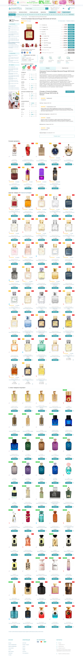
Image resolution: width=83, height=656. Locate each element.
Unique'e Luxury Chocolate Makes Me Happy (41, 407)
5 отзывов (17, 181)
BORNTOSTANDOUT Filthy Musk (41, 575)
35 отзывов (58, 181)
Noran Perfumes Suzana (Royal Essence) (55, 185)
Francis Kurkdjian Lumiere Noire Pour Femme (13, 47)
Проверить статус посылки (49, 5)
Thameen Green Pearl (55, 431)
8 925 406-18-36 (61, 646)
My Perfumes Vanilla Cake (68, 623)
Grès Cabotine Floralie (68, 479)
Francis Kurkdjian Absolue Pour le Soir (13, 30)
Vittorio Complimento (55, 455)
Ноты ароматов (25, 653)
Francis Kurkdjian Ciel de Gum (13, 80)
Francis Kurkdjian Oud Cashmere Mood (28, 380)
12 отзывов (58, 157)
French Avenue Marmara (28, 503)
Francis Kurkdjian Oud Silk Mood (68, 284)
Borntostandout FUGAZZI (55, 575)
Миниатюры (43, 12)
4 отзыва (31, 257)
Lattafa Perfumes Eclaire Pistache (41, 503)
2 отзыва (58, 209)
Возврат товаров (26, 644)
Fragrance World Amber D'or (55, 527)
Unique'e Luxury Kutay (14, 407)
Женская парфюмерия (12, 644)
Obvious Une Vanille (28, 575)
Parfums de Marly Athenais (28, 551)
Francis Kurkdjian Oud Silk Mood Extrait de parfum (41, 332)
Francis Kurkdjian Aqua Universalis (13, 75)
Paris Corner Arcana (28, 599)
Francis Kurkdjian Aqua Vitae (28, 308)
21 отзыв (31, 181)
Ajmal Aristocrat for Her (41, 184)
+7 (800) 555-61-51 (56, 7)
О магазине (10, 653)
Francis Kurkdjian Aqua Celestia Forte (13, 71)
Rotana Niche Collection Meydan (14, 431)
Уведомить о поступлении (71, 50)
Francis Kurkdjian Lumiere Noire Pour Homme (13, 61)
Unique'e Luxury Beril (27, 407)
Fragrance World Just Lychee (28, 527)
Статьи (9, 649)
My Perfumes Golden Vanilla (41, 623)
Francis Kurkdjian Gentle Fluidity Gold (13, 82)
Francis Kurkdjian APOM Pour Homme (13, 55)
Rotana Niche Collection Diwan (41, 431)
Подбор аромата (66, 12)
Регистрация (72, 5)
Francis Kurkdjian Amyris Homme (13, 57)
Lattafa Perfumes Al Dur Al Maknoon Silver (55, 503)
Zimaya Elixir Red (68, 407)
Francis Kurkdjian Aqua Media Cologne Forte (13, 73)
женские (41, 631)
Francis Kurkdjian (26, 193)
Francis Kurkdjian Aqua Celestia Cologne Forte (13, 69)
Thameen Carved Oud (68, 431)
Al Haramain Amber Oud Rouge (41, 160)
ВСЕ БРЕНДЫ (71, 14)
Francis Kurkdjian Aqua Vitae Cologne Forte (12, 78)
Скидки (60, 5)
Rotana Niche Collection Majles (28, 431)
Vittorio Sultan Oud (41, 455)
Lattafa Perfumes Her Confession (14, 527)
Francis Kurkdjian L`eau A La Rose (13, 45)
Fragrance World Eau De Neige (41, 527)
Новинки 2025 (53, 12)
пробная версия (32, 631)
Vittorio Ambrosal (41, 479)
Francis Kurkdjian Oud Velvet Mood (55, 332)
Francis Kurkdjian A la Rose (12, 31)
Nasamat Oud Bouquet (14, 551)
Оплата (24, 646)
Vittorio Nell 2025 (28, 455)
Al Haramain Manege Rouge (68, 160)
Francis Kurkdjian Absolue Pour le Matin (13, 28)
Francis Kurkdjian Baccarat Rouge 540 (13, 41)
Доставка (24, 642)
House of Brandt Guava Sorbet (55, 599)
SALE (59, 12)
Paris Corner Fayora (68, 575)
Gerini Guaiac (14, 503)
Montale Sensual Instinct (28, 184)
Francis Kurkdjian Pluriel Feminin (28, 260)
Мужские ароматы (23, 12)
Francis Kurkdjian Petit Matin (41, 284)
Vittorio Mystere (68, 455)
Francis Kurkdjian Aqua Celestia (13, 68)
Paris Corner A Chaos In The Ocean (14, 623)
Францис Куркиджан (18, 631)
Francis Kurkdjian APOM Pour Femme (13, 26)
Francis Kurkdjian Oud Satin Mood (13, 87)
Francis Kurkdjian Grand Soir (12, 44)
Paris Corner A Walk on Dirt (41, 599)
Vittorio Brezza (14, 479)
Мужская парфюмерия (12, 646)
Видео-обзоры (11, 651)
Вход (68, 5)
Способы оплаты (36, 5)
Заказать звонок (54, 9)
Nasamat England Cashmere (68, 551)
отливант (10, 631)
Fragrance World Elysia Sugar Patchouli (68, 527)
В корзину (71, 24)
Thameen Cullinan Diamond (14, 455)
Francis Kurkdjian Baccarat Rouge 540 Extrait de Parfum (13, 43)
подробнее (41, 62)
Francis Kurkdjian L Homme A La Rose (13, 59)
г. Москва (14, 5)
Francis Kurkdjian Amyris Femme (28, 236)
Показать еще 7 (57, 136)
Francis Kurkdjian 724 (55, 260)
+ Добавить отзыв (70, 91)
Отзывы (9, 654)
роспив (38, 631)
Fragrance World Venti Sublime (68, 503)
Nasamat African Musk (14, 575)
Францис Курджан (25, 631)
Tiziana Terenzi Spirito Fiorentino (14, 184)
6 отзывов (44, 181)
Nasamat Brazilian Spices (55, 551)
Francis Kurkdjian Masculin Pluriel (13, 62)
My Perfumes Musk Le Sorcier (28, 623)
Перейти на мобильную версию (64, 653)
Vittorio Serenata (28, 479)
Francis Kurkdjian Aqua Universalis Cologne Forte (13, 76)
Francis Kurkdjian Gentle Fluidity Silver (13, 83)
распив (36, 631)
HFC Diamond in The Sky (55, 160)
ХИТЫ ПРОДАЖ (12, 14)
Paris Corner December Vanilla (14, 599)
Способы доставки (24, 5)
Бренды (9, 642)
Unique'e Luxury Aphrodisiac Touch (55, 407)
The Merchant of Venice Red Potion (28, 160)
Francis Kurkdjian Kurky (12, 85)
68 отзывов (17, 209)
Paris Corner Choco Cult (69, 599)
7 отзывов (17, 305)
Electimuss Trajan (14, 160)
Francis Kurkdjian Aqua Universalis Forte (13, 36)
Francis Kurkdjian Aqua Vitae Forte (13, 39)
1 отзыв (71, 233)
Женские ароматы (12, 12)
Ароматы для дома (34, 12)
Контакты (24, 651)
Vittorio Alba (55, 479)
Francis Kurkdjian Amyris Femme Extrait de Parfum (13, 34)
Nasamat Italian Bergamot (41, 551)
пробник (13, 631)
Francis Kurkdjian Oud (11, 86)
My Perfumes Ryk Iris (55, 623)
